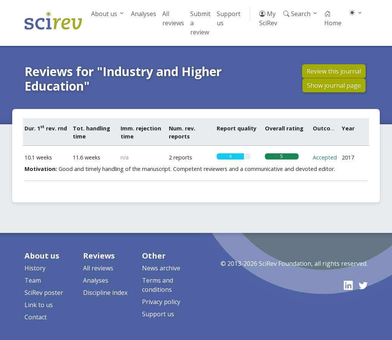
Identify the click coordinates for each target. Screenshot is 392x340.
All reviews (173, 18)
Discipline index (105, 292)
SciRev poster (43, 292)
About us (104, 14)
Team (32, 280)
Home (332, 18)
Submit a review (200, 23)
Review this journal (334, 71)
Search (296, 14)
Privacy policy (161, 302)
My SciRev (268, 18)
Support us (228, 18)
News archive (161, 268)
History (35, 268)
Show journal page (334, 85)
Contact (35, 317)
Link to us (38, 305)
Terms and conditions (157, 285)
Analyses (143, 14)
